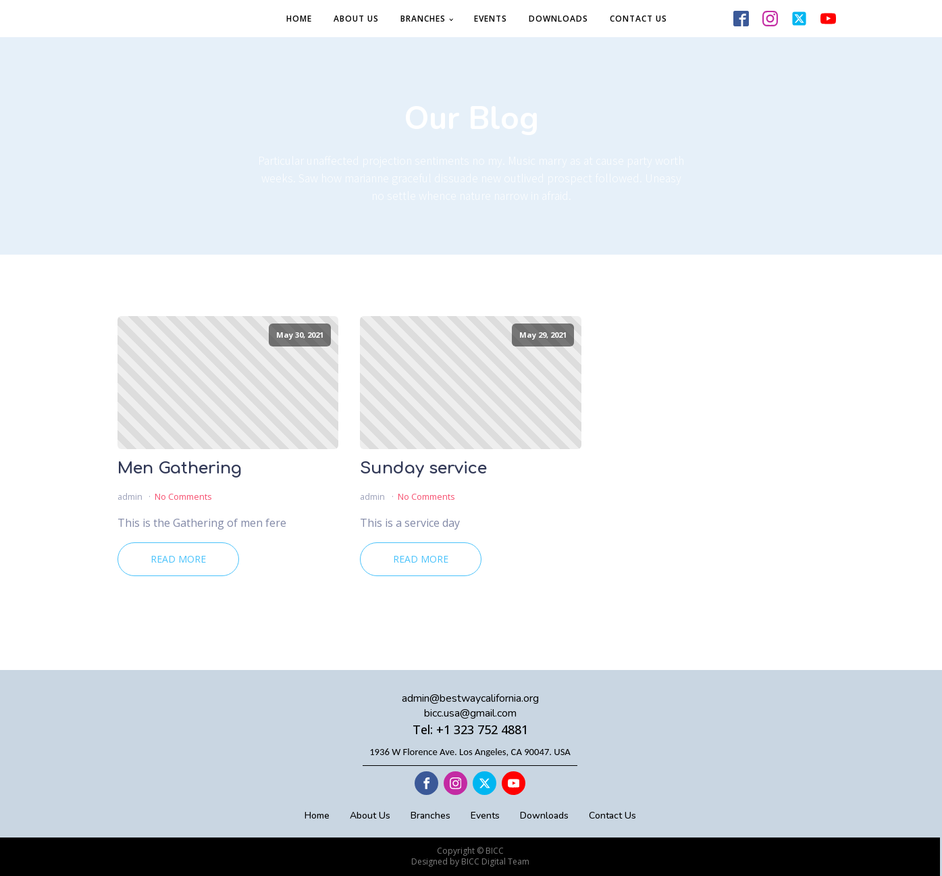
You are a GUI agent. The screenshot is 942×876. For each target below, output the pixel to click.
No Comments (183, 496)
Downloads (558, 18)
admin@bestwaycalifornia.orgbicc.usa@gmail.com (470, 706)
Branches (423, 18)
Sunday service (423, 469)
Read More (178, 558)
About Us (356, 18)
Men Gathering (179, 469)
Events (490, 18)
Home (299, 18)
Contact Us (638, 18)
